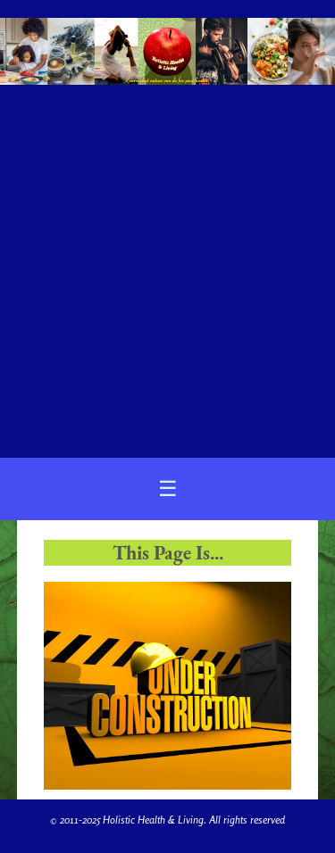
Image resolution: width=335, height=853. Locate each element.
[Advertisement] (167, 263)
